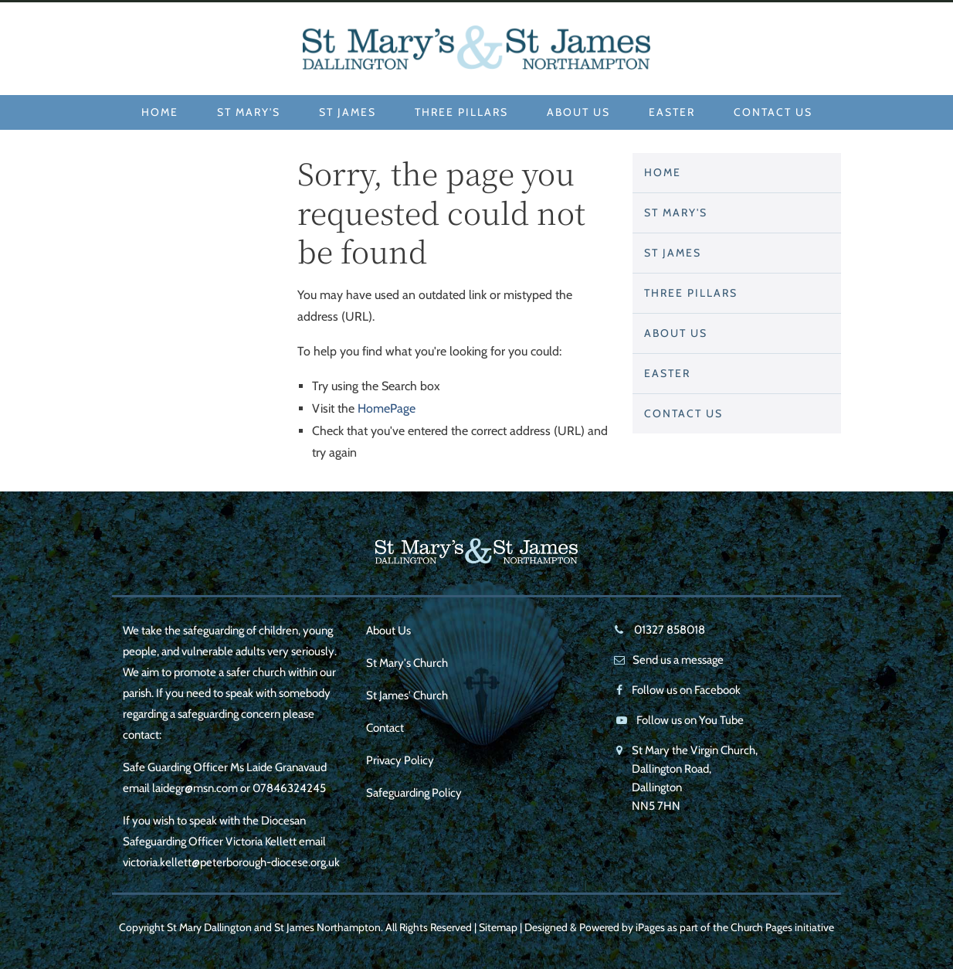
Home (159, 112)
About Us (578, 112)
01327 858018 (668, 630)
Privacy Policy (400, 760)
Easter (672, 112)
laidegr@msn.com (195, 788)
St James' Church (407, 695)
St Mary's (248, 112)
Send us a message (678, 660)
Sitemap (498, 927)
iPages (650, 927)
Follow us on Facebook (686, 690)
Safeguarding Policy (414, 793)
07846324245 (289, 788)
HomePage (386, 408)
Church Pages (761, 927)
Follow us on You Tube (690, 720)
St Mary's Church (407, 663)
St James (347, 112)
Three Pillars (461, 112)
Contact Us (773, 112)
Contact (385, 728)
